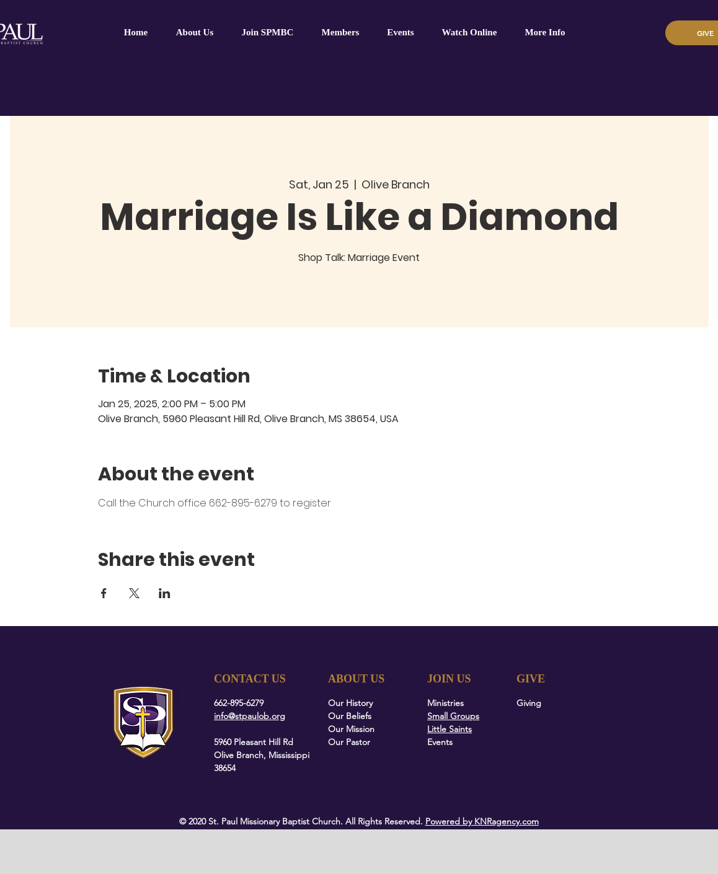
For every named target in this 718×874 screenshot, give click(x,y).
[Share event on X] (134, 593)
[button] (340, 32)
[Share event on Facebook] (104, 593)
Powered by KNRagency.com (482, 821)
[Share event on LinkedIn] (165, 593)
